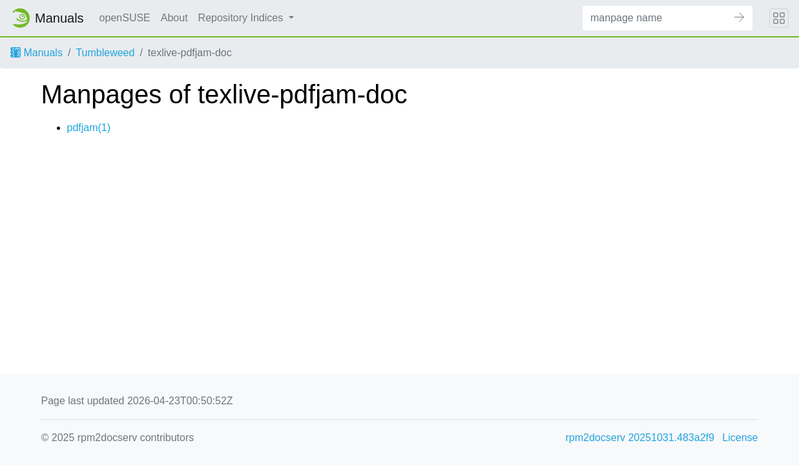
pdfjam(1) (89, 127)
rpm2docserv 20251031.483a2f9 (640, 437)
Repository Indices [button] (242, 17)
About (174, 17)
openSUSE (124, 17)
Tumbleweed (105, 52)
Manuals (36, 52)
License (740, 437)
